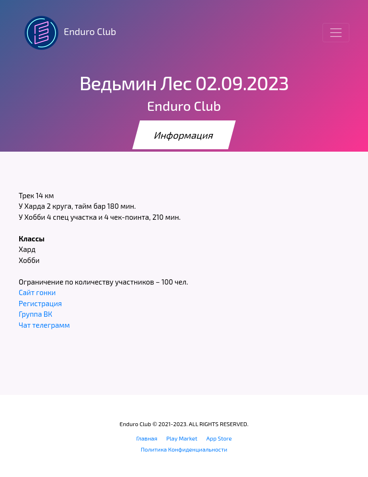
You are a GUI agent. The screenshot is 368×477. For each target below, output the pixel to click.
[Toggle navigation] (335, 32)
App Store (219, 438)
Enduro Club (67, 32)
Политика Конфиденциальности (184, 449)
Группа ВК (35, 314)
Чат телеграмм (44, 325)
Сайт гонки (37, 292)
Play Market (181, 438)
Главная (146, 438)
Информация (184, 135)
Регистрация (40, 303)
